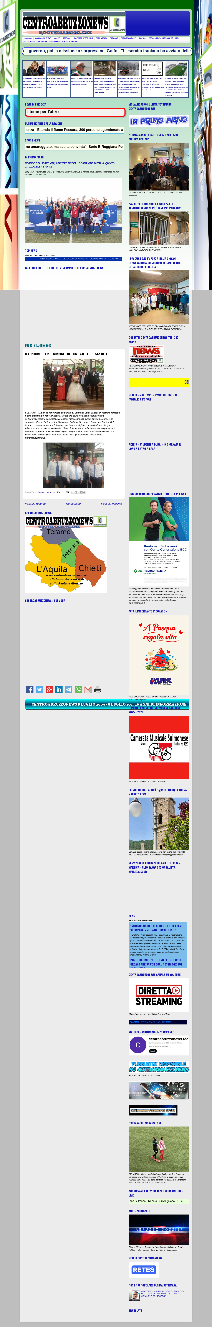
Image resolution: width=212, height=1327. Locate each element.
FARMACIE (114, 38)
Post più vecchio (111, 503)
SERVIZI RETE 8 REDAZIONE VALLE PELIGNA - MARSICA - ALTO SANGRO (50, 41)
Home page (28, 38)
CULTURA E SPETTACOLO (83, 38)
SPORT (57, 38)
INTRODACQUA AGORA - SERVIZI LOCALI (164, 38)
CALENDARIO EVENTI (43, 38)
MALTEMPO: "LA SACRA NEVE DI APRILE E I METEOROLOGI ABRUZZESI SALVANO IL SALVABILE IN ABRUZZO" (162, 1293)
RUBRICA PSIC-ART (128, 38)
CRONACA (66, 38)
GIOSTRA (142, 38)
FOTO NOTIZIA (101, 38)
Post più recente (35, 503)
